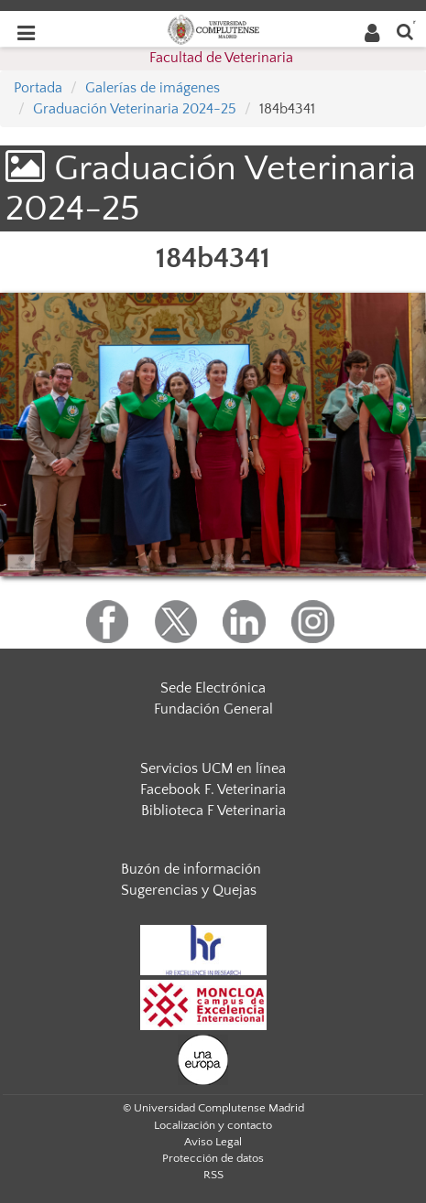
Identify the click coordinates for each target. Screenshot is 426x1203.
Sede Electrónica (213, 688)
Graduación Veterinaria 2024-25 (134, 109)
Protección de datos (213, 1158)
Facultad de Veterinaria (221, 57)
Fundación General (213, 709)
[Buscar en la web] (405, 30)
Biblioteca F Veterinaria (213, 810)
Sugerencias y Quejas (189, 890)
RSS (213, 1174)
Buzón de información (191, 869)
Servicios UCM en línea (213, 768)
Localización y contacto (213, 1125)
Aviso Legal (213, 1141)
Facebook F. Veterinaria (213, 789)
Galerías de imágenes (152, 88)
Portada (38, 88)
